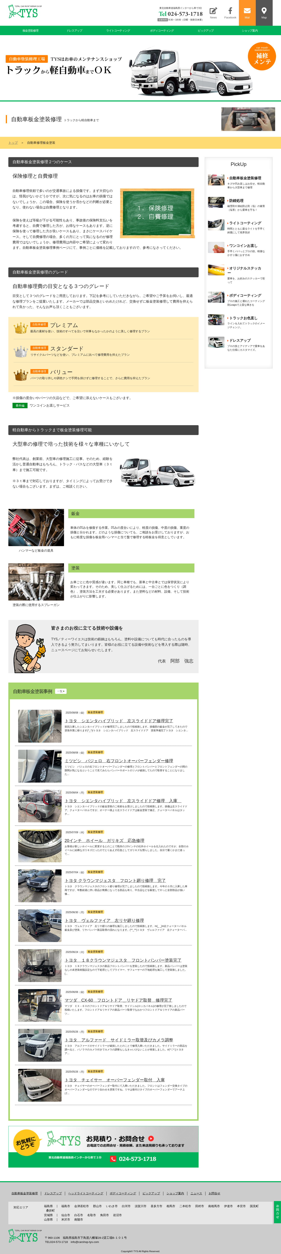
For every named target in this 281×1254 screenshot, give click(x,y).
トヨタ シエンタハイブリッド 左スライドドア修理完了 (119, 721)
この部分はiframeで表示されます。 (238, 267)
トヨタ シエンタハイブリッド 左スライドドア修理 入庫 (123, 800)
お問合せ (214, 1193)
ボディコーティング (162, 30)
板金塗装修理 (30, 30)
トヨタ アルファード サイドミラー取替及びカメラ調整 (119, 1040)
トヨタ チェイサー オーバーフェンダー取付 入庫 (115, 1080)
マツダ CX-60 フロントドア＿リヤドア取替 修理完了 (118, 1000)
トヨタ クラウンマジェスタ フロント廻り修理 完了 (115, 880)
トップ (13, 142)
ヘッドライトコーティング (85, 1193)
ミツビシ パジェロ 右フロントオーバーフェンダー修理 (119, 761)
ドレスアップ (74, 30)
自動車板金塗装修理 (24, 1193)
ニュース (196, 1193)
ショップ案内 (250, 30)
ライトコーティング (118, 30)
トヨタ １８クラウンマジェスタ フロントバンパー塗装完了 (123, 960)
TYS (136, 1251)
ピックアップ (206, 30)
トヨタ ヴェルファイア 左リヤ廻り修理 (104, 920)
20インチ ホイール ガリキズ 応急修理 (104, 840)
